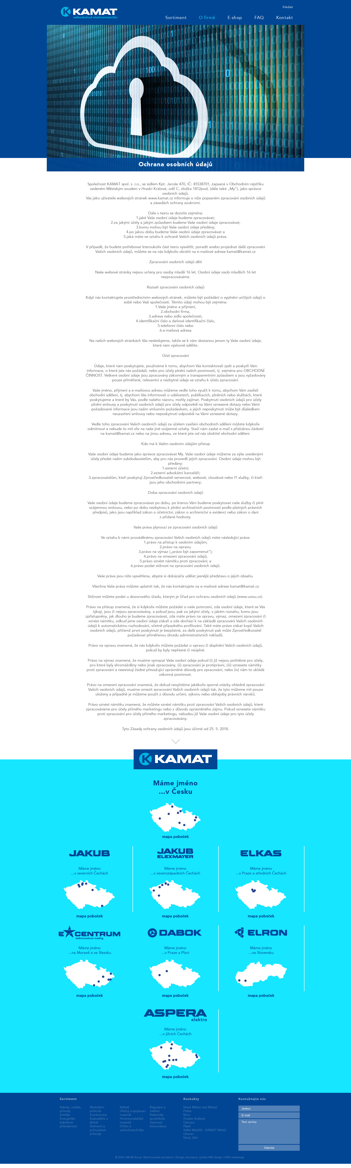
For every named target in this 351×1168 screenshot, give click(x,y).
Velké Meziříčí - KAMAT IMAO (204, 1130)
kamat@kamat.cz (241, 252)
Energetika (67, 1118)
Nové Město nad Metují (200, 1107)
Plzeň (187, 1126)
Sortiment (176, 18)
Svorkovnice (98, 1115)
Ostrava (188, 1122)
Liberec (188, 1134)
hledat (288, 7)
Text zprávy (269, 1131)
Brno (186, 1115)
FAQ (259, 18)
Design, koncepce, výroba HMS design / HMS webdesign (210, 1157)
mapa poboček (176, 819)
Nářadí (124, 1107)
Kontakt (284, 18)
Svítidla (65, 1115)
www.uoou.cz (249, 597)
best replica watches (66, 1166)
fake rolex (92, 1166)
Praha (187, 1111)
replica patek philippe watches (24, 1166)
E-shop (235, 18)
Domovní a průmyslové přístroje (98, 1130)
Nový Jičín (190, 1137)
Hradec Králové (194, 1118)
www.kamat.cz (160, 198)
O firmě (207, 18)
